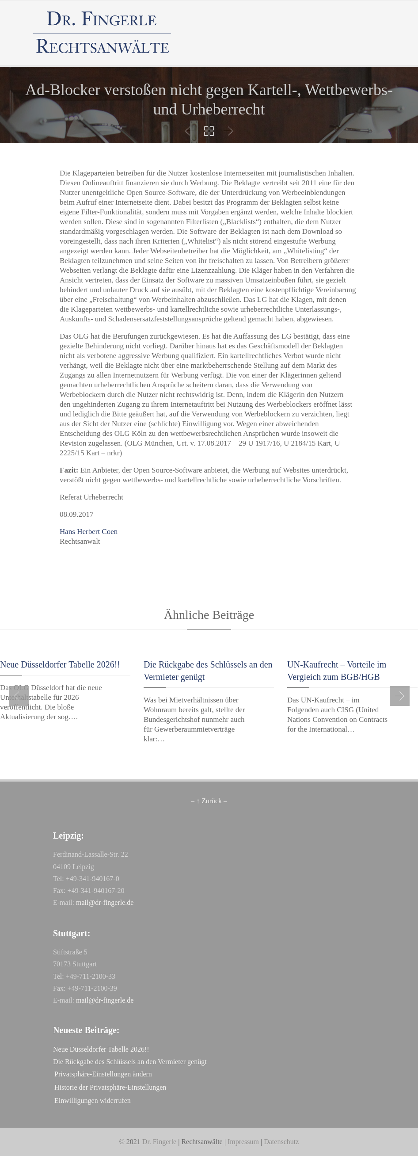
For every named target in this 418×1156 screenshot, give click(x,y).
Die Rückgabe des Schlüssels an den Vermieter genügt (130, 1061)
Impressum (243, 1141)
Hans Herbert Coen (89, 531)
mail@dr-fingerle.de (104, 902)
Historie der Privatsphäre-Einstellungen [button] (110, 1087)
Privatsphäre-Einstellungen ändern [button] (103, 1074)
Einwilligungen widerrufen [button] (92, 1100)
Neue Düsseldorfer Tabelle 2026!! (60, 664)
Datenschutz (281, 1141)
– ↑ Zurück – (209, 801)
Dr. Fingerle (159, 1141)
